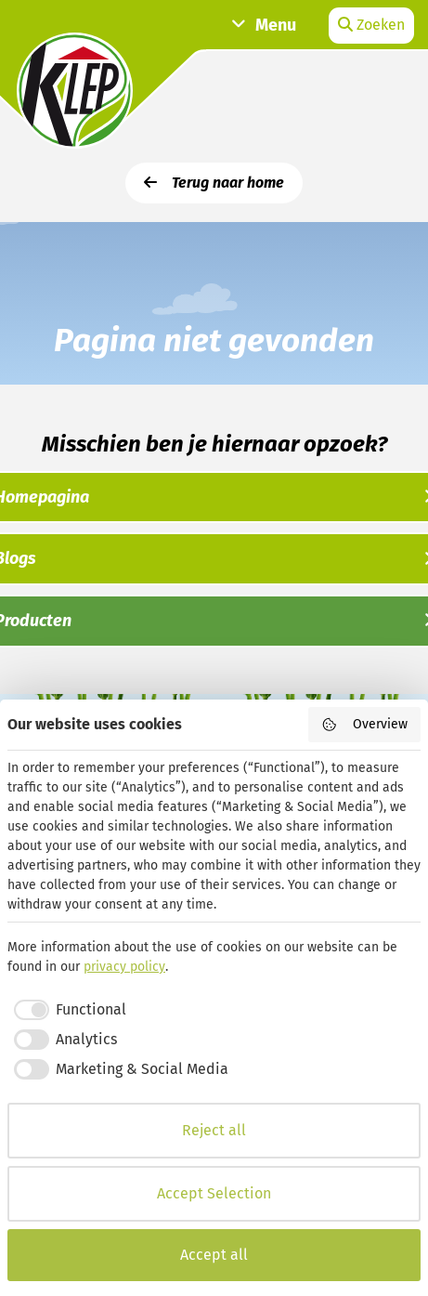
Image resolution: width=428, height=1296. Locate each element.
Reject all (214, 1130)
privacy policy (124, 967)
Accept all (214, 1254)
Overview (365, 724)
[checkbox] (66, 1010)
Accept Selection (214, 1193)
